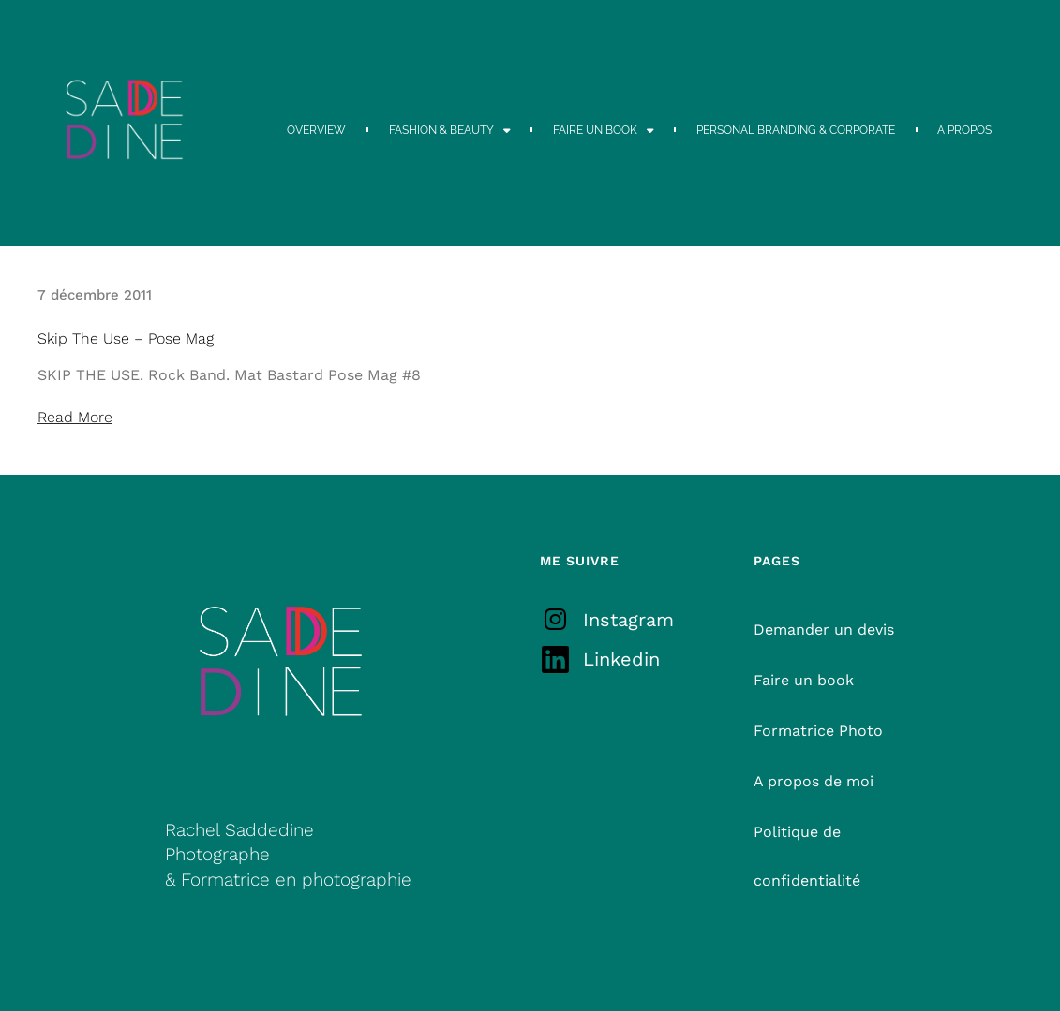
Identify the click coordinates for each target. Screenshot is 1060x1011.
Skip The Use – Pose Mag (125, 338)
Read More (74, 417)
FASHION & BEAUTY (450, 130)
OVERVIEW (316, 130)
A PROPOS (964, 130)
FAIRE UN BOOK (603, 130)
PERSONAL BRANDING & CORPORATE (795, 130)
